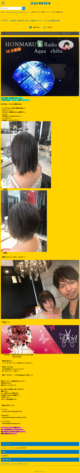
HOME (2, 12)
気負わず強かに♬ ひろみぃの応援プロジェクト (17, 12)
